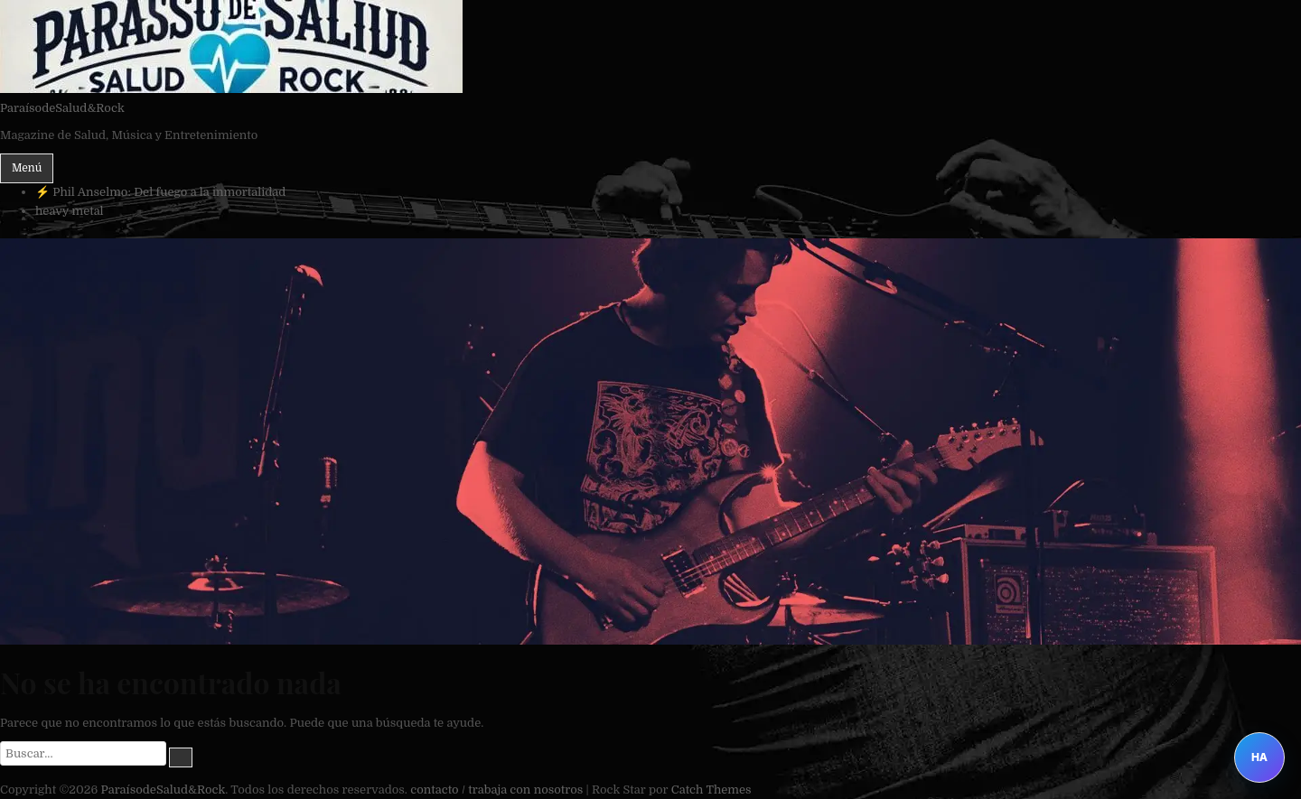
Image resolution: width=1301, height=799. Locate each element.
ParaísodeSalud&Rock (62, 108)
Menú (27, 168)
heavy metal (69, 211)
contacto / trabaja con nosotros (496, 789)
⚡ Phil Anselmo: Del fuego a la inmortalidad (160, 192)
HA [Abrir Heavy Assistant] (1259, 757)
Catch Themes (711, 789)
